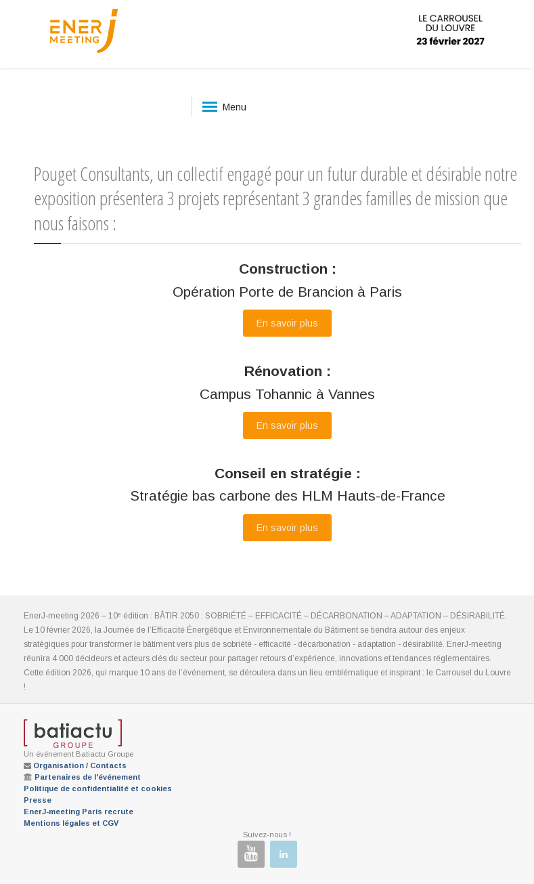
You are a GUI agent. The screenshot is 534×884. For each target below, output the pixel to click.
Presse (37, 800)
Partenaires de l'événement (88, 777)
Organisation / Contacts (80, 765)
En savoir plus (287, 323)
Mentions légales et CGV (71, 823)
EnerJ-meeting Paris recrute (78, 811)
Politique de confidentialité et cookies (98, 788)
